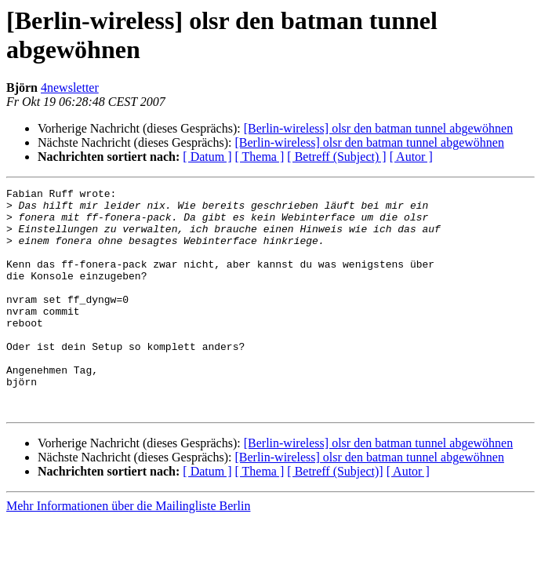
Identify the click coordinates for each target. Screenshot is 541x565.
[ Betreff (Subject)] (335, 516)
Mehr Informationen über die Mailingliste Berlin (128, 550)
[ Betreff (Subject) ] (336, 156)
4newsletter (70, 87)
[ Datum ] (207, 156)
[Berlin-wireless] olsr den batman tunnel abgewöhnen (378, 128)
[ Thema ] (260, 156)
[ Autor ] (411, 156)
